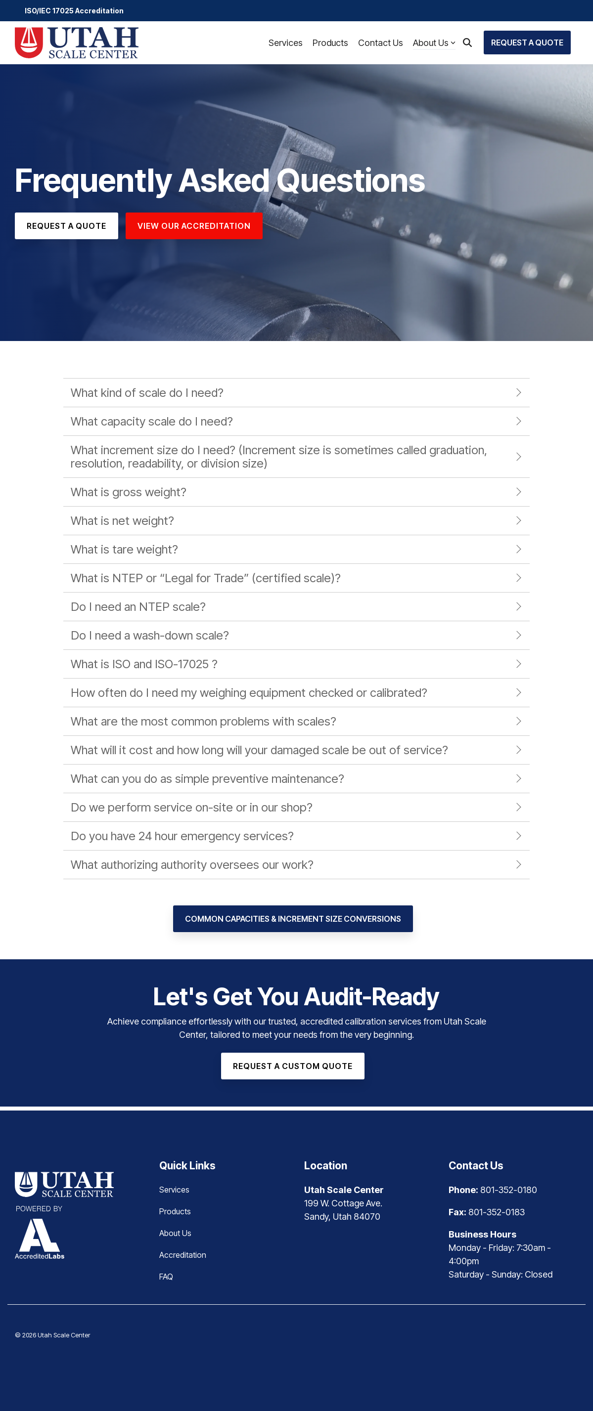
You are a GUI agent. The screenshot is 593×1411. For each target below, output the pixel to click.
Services (286, 43)
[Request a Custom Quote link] (293, 1066)
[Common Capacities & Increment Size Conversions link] (293, 918)
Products (330, 43)
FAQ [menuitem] (166, 1277)
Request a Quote (527, 42)
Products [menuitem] (175, 1211)
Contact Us (380, 43)
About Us (434, 43)
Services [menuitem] (174, 1190)
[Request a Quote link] (66, 226)
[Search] (467, 42)
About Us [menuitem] (175, 1233)
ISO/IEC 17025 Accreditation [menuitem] (74, 10)
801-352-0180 (508, 1190)
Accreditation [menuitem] (182, 1255)
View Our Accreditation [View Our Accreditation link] (194, 226)
